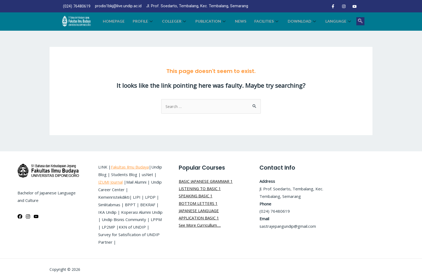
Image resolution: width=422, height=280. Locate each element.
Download (302, 21)
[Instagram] (344, 6)
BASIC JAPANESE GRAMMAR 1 (206, 181)
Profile (143, 21)
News (240, 21)
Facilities (267, 21)
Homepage (114, 21)
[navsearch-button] (360, 21)
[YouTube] (36, 216)
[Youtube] (354, 6)
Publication (211, 21)
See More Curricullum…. (200, 226)
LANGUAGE (338, 21)
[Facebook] (333, 6)
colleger (174, 21)
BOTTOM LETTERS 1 (199, 203)
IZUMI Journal (139, 182)
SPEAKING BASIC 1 (196, 196)
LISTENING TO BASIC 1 (200, 188)
